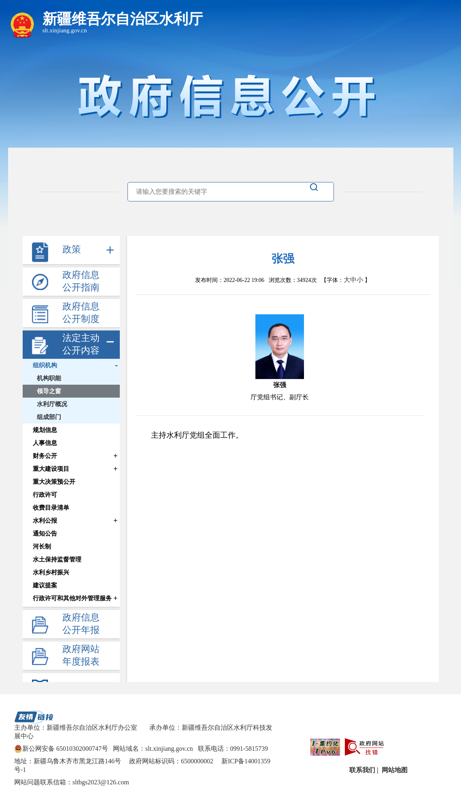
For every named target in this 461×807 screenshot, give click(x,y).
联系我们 (361, 770)
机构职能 (49, 378)
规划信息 (45, 430)
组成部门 (49, 417)
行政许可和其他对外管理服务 (72, 598)
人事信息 (45, 443)
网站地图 (394, 770)
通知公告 (45, 533)
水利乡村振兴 (51, 572)
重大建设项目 (51, 469)
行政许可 (45, 494)
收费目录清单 (51, 507)
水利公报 (45, 520)
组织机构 (45, 365)
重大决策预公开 (54, 482)
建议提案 (45, 585)
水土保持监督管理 (57, 559)
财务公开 (45, 456)
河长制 (42, 546)
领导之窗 (49, 391)
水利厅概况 (52, 404)
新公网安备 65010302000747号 (61, 749)
